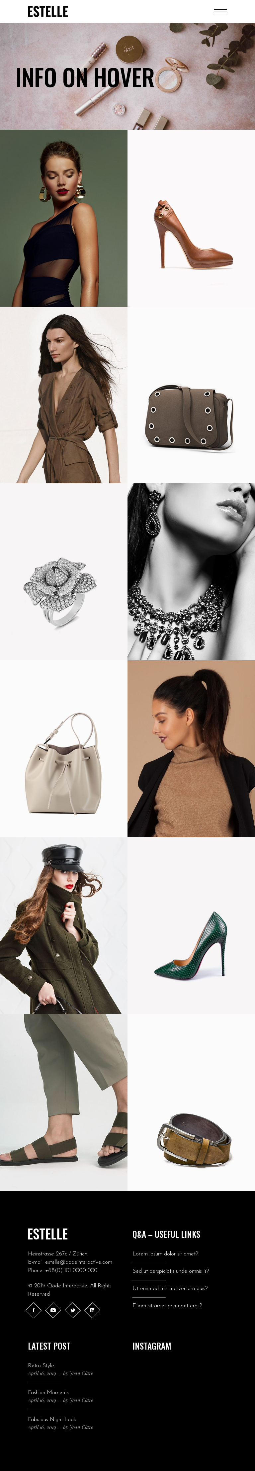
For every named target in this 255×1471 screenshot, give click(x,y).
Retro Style (41, 1366)
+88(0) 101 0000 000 (71, 1270)
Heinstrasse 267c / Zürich (57, 1254)
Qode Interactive (67, 1286)
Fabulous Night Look (52, 1419)
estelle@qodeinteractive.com (78, 1262)
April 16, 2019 (42, 1373)
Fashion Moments (48, 1392)
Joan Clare (81, 1373)
